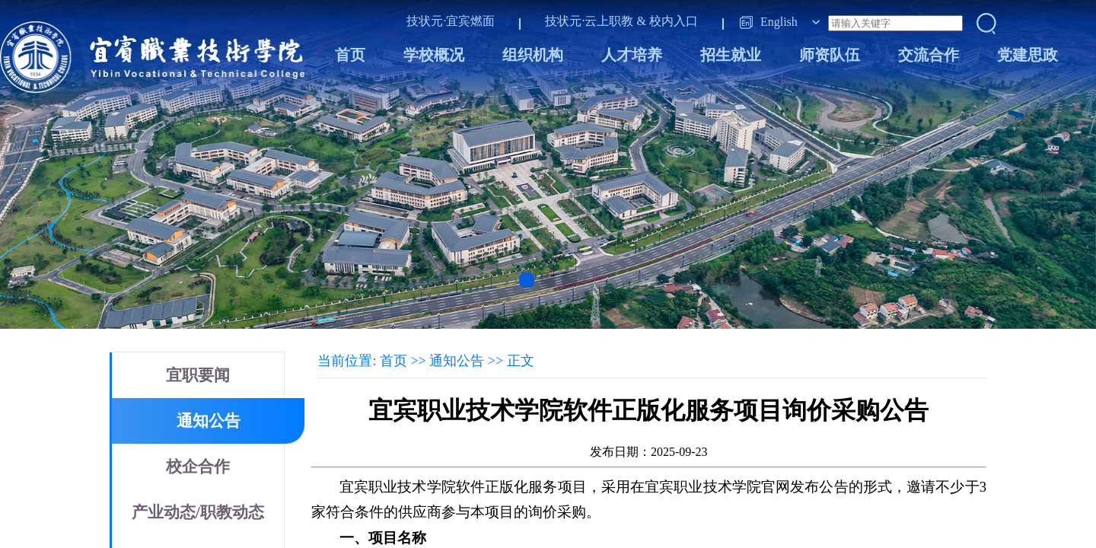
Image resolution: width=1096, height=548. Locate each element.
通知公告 (209, 421)
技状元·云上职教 (589, 20)
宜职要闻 (198, 375)
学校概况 (433, 54)
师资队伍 (829, 54)
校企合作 (198, 466)
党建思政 (1027, 54)
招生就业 (730, 54)
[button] (526, 280)
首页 (350, 54)
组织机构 (532, 54)
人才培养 (631, 54)
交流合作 (928, 54)
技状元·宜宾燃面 (450, 20)
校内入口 (673, 20)
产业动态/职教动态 (198, 512)
